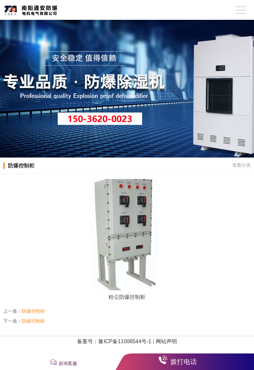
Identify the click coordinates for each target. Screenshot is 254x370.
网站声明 (166, 341)
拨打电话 (183, 361)
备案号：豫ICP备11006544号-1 (114, 341)
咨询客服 (68, 363)
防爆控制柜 (33, 311)
